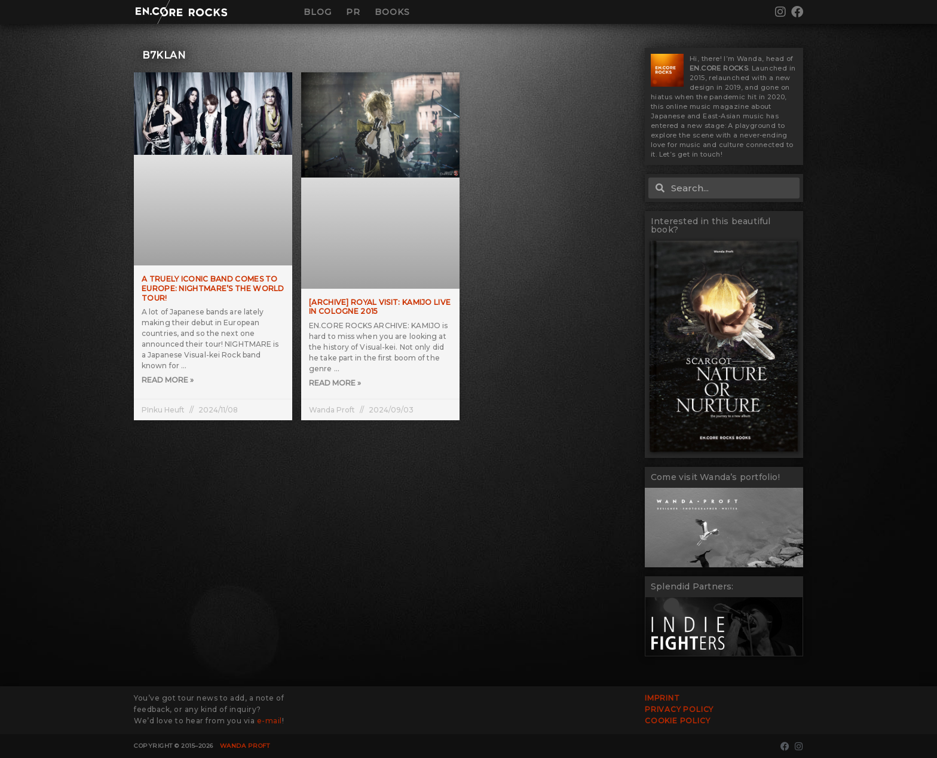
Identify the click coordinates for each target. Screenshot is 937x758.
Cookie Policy (677, 720)
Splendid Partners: (692, 586)
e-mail (269, 720)
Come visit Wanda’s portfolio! (715, 477)
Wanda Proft (245, 746)
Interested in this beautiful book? (711, 225)
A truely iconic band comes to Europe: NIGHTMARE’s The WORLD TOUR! (213, 288)
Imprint (662, 697)
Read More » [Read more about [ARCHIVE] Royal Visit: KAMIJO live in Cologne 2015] (335, 382)
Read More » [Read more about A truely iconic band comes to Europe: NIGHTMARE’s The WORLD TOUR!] (168, 379)
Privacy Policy (679, 709)
